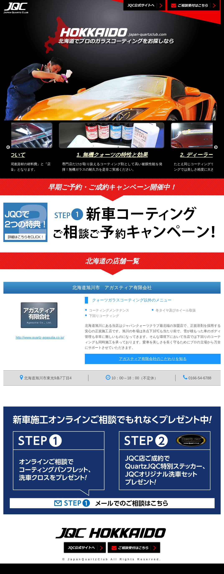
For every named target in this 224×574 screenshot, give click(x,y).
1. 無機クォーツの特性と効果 (112, 155)
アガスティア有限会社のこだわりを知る (153, 359)
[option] (112, 147)
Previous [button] (8, 147)
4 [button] (121, 175)
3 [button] (115, 175)
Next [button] (216, 147)
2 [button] (109, 175)
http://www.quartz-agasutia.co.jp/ (40, 337)
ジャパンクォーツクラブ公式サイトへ (144, 5)
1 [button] (103, 175)
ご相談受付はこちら (193, 5)
